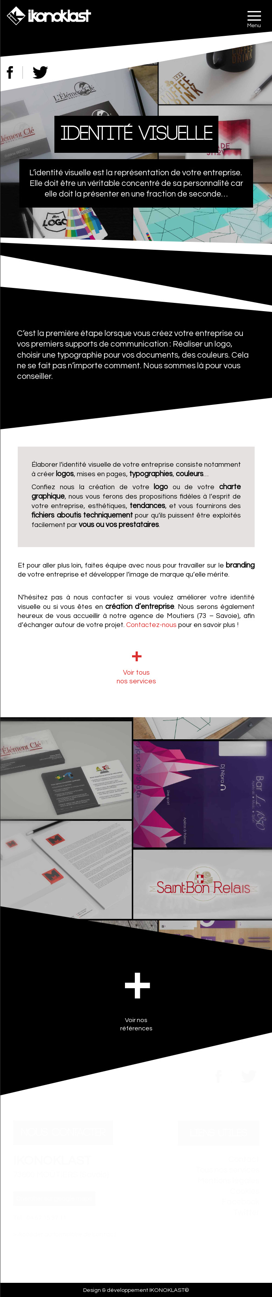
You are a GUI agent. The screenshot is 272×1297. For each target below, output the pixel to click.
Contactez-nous (151, 625)
